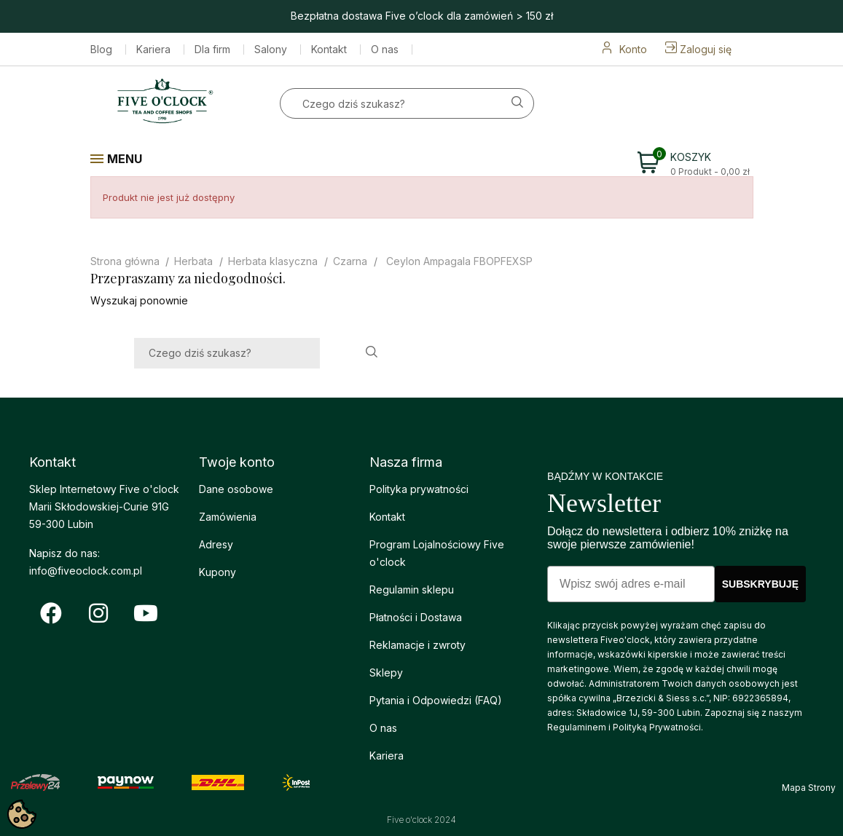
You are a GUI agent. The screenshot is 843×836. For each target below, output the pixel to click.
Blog (101, 49)
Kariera (153, 49)
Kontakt (329, 49)
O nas (385, 49)
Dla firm (212, 49)
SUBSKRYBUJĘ (760, 584)
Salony (270, 49)
